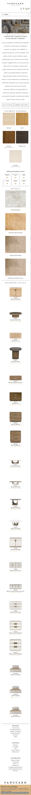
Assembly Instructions (15, 729)
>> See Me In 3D (15, 697)
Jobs (15, 748)
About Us (15, 745)
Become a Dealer (15, 760)
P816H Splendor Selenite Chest (15, 606)
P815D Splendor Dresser (15, 334)
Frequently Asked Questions (15, 767)
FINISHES (17, 36)
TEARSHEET (21, 38)
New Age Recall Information (15, 769)
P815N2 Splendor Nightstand (15, 439)
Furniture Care (15, 765)
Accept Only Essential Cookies (20, 793)
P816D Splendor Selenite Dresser (15, 564)
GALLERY (14, 38)
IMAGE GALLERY (21, 105)
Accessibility (16, 746)
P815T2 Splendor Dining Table (15, 480)
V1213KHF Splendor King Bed (15, 688)
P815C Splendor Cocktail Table (15, 313)
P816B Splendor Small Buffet (15, 543)
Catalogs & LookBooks (15, 731)
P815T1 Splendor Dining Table (15, 460)
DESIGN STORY (9, 36)
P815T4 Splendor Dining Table (15, 522)
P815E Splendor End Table (15, 355)
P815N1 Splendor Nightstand (15, 418)
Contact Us (15, 763)
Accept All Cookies (6, 793)
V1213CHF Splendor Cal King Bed (15, 667)
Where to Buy (15, 752)
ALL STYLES (7, 105)
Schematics (15, 734)
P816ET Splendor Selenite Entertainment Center (15, 585)
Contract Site (15, 762)
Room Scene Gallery (15, 733)
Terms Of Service (15, 750)
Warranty (15, 770)
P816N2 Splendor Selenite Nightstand (15, 647)
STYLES (8, 38)
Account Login (15, 727)
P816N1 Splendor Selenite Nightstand (15, 627)
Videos (15, 736)
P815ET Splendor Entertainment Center (15, 376)
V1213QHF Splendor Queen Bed (15, 709)
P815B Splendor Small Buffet (15, 293)
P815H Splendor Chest (15, 397)
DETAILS (24, 36)
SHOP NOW (15, 27)
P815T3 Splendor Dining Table (15, 501)
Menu (5, 14)
